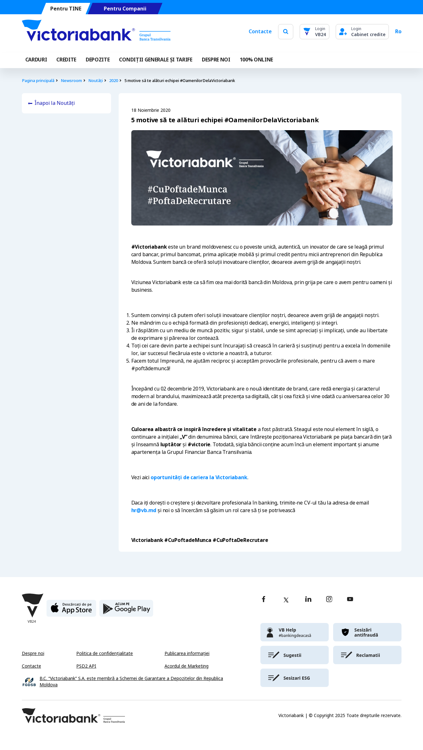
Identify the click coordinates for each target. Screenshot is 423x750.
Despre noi (33, 653)
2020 (113, 81)
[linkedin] (308, 599)
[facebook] (263, 599)
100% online (256, 59)
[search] (285, 31)
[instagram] (329, 599)
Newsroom (71, 81)
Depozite (97, 59)
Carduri (36, 59)
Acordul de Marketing (186, 666)
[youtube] (350, 599)
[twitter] (286, 600)
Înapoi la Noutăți (54, 103)
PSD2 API (86, 666)
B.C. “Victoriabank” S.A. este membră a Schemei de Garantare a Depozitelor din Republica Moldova (131, 682)
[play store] (126, 611)
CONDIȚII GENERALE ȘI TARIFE (155, 59)
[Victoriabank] (96, 32)
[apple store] (71, 611)
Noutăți (95, 81)
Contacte (260, 31)
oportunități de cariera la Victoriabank (199, 477)
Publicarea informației (187, 653)
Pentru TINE (65, 9)
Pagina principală (38, 81)
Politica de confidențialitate (104, 653)
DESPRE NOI (216, 59)
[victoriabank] (294, 632)
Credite (66, 59)
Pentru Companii (124, 9)
